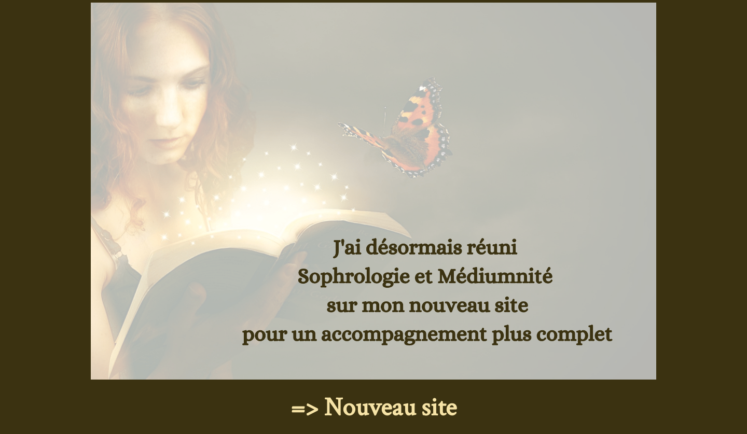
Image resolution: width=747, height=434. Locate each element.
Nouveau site (390, 408)
